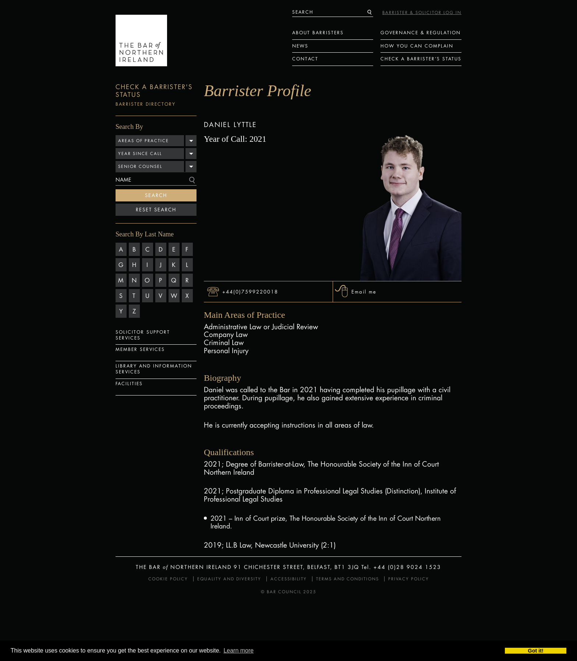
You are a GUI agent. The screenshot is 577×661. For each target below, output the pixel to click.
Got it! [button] (536, 651)
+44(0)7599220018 (250, 291)
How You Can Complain (416, 46)
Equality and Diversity (229, 578)
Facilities (129, 383)
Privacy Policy (408, 578)
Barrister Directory (146, 104)
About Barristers (318, 32)
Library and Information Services (154, 369)
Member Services (140, 349)
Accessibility (288, 578)
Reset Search (156, 209)
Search (156, 195)
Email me (363, 291)
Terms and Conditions (347, 578)
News (300, 46)
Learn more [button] (238, 651)
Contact (305, 58)
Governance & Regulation (420, 32)
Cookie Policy (168, 578)
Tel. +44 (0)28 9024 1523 (401, 566)
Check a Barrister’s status (420, 58)
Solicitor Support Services (143, 335)
